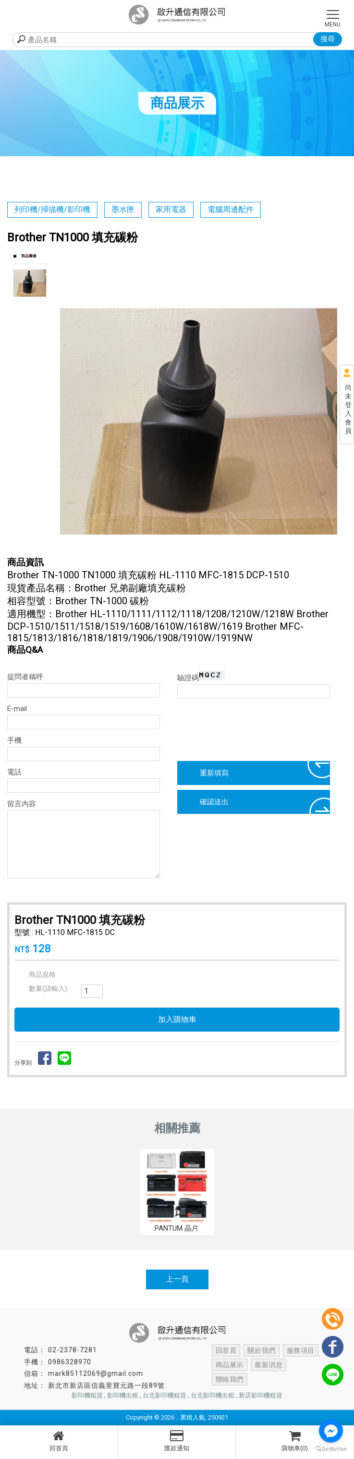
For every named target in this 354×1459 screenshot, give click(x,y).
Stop (210, 545)
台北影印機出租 (212, 1395)
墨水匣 (122, 209)
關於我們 (260, 1350)
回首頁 (58, 1441)
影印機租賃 (87, 1395)
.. (177, 1417)
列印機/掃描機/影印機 (52, 209)
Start (202, 545)
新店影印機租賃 (260, 1395)
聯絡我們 (305, 1365)
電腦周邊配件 (231, 209)
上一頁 (177, 1279)
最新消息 (267, 1365)
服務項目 (298, 1350)
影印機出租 (122, 1395)
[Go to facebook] (331, 1431)
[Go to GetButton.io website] (331, 1449)
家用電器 (171, 209)
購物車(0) (294, 1441)
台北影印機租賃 (164, 1395)
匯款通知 (177, 1441)
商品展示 (229, 1365)
